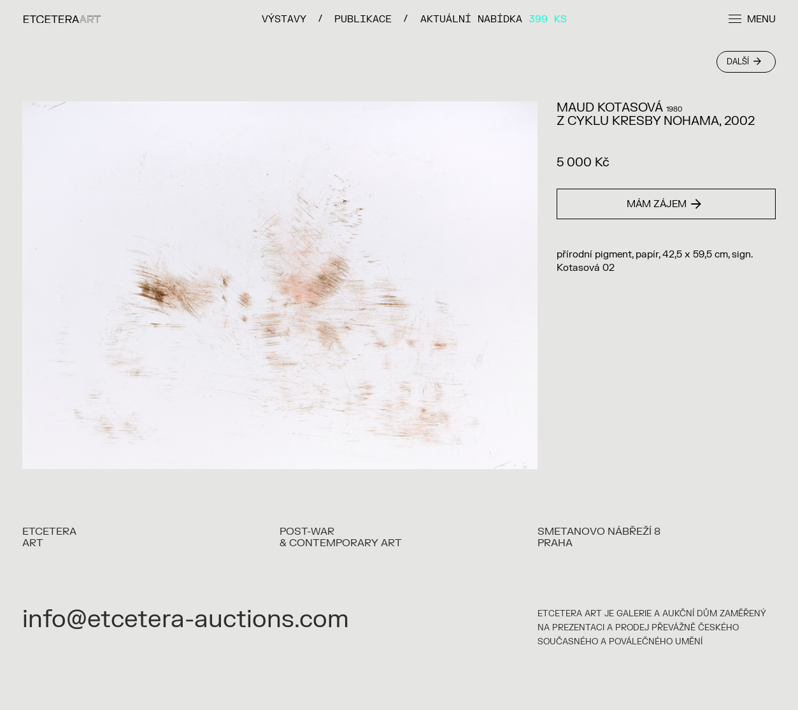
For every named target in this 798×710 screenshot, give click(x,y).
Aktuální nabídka (493, 18)
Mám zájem (664, 204)
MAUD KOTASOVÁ (610, 107)
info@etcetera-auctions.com (185, 619)
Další (744, 62)
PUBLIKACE (363, 18)
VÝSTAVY (284, 18)
